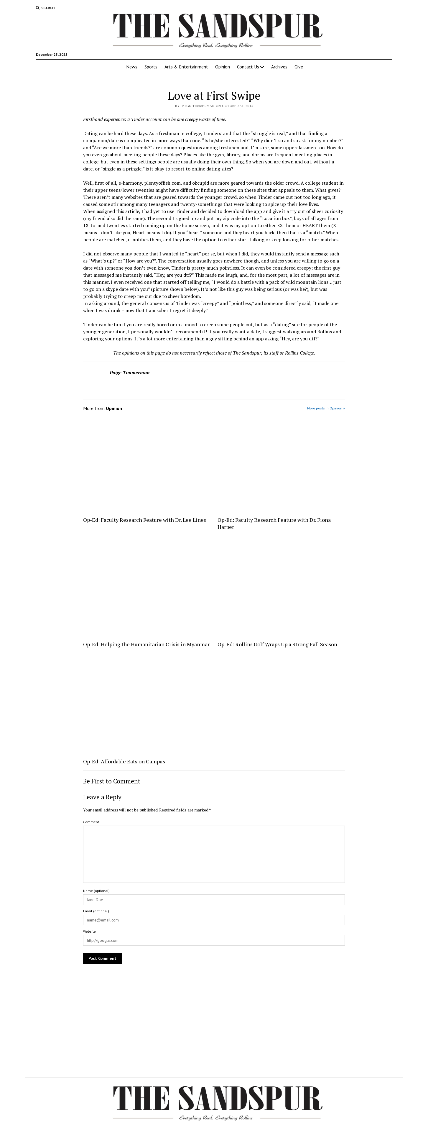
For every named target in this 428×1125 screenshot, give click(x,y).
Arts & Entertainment (186, 67)
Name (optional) (96, 890)
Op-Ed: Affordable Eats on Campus (124, 761)
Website (89, 931)
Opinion (222, 67)
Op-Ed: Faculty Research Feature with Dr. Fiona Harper (274, 523)
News (131, 67)
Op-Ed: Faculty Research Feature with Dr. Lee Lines (144, 519)
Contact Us (248, 67)
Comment (91, 822)
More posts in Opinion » (326, 408)
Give (298, 67)
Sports (150, 67)
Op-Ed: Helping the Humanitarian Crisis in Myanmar (146, 644)
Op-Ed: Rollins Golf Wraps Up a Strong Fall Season (277, 644)
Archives (279, 67)
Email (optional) (96, 911)
